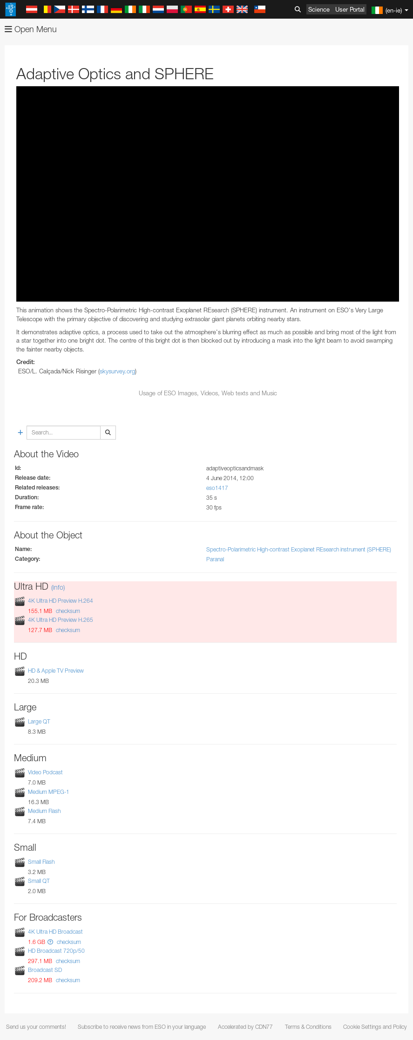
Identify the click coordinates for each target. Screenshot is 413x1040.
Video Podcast (45, 772)
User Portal (350, 9)
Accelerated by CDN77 (245, 1026)
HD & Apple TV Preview (56, 670)
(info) (58, 587)
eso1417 (217, 487)
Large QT (39, 721)
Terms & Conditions (308, 1026)
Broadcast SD (45, 970)
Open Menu (31, 29)
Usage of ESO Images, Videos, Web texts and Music (208, 393)
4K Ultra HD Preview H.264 (60, 600)
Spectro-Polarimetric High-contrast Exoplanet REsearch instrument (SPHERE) (298, 549)
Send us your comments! (36, 1026)
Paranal (215, 559)
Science (319, 9)
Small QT (39, 880)
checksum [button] (67, 610)
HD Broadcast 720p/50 (56, 950)
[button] (50, 941)
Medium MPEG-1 (48, 791)
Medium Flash (44, 810)
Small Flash (41, 861)
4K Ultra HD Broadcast (55, 931)
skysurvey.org (117, 371)
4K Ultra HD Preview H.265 (60, 619)
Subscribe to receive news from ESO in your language (142, 1026)
